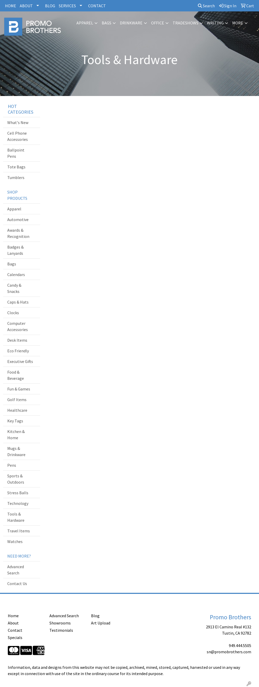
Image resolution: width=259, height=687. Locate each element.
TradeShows (185, 22)
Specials (15, 637)
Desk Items (17, 340)
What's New (17, 122)
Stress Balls (17, 492)
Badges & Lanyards (15, 250)
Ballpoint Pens (15, 153)
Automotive (18, 219)
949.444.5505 (240, 645)
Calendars (16, 274)
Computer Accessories (17, 326)
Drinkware (131, 22)
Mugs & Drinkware (16, 451)
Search (206, 5)
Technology (17, 503)
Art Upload (100, 623)
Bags (106, 22)
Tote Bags (16, 166)
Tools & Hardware (15, 517)
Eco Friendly (18, 350)
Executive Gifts (20, 361)
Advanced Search (15, 569)
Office (157, 22)
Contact (15, 630)
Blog (95, 615)
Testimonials (61, 630)
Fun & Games (18, 388)
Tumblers (15, 177)
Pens (11, 465)
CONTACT (97, 5)
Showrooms (60, 623)
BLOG (50, 5)
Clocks (13, 312)
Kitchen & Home (16, 434)
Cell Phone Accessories (17, 136)
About (13, 623)
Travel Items (18, 530)
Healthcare (17, 410)
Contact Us (17, 583)
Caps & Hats (18, 302)
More (237, 22)
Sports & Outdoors (15, 479)
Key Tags (15, 420)
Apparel (84, 22)
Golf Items (17, 399)
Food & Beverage (15, 375)
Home (13, 615)
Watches (15, 541)
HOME (10, 5)
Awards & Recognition (18, 233)
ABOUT (26, 5)
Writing (215, 22)
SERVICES (67, 5)
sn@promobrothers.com (229, 651)
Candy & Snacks (14, 288)
